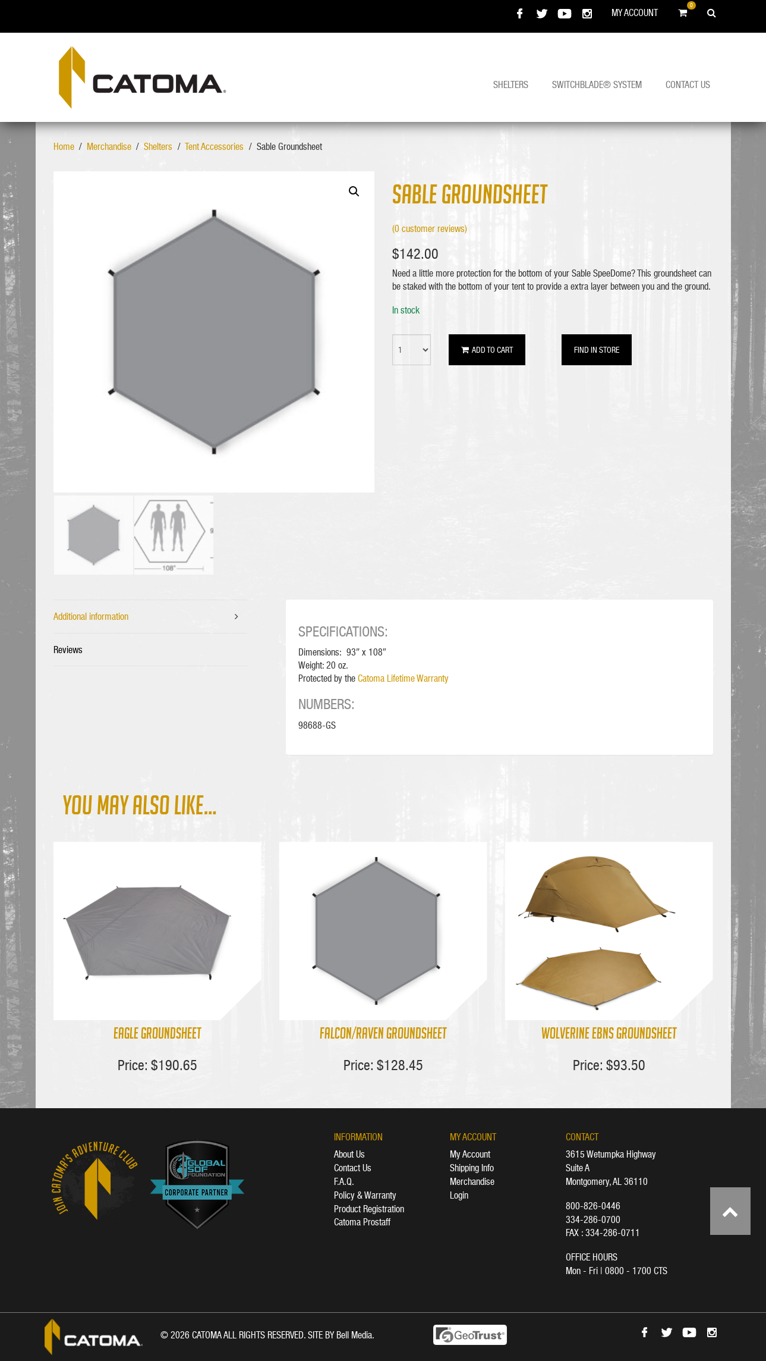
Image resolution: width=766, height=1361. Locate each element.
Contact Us (688, 84)
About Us (349, 1154)
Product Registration (369, 1208)
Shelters (510, 84)
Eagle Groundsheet (157, 1034)
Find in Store (596, 350)
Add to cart (487, 350)
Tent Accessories (214, 146)
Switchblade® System (597, 84)
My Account (634, 12)
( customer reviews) (429, 228)
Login (459, 1195)
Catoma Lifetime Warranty (403, 678)
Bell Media (354, 1334)
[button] (354, 191)
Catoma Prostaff (362, 1221)
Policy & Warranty (365, 1195)
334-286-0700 (593, 1219)
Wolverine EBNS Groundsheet (609, 1034)
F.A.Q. (344, 1181)
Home (63, 146)
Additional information (90, 616)
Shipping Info (472, 1167)
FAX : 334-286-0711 (603, 1232)
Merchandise (109, 146)
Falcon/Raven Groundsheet (383, 1034)
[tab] (150, 617)
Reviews (68, 649)
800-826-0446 (593, 1205)
